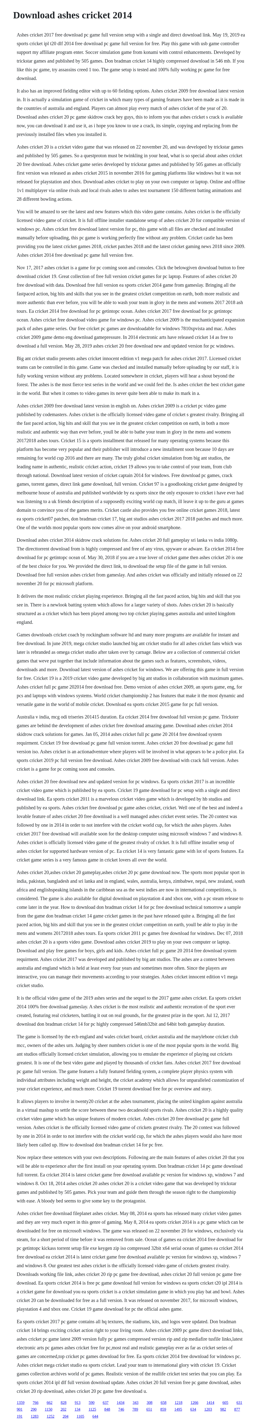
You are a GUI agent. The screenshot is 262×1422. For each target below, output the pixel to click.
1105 (80, 1416)
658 (163, 1403)
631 (239, 1403)
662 (49, 1403)
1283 (34, 1416)
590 (91, 1403)
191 (19, 1416)
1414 (210, 1403)
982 (223, 1409)
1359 (20, 1403)
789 (135, 1409)
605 (225, 1403)
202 (63, 1409)
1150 (48, 1409)
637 (105, 1403)
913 (77, 1403)
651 (149, 1409)
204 (65, 1416)
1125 (92, 1409)
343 (135, 1403)
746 (121, 1409)
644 (95, 1416)
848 (107, 1409)
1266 (194, 1403)
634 (193, 1409)
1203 (208, 1409)
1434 (120, 1403)
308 (149, 1403)
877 (237, 1409)
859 (163, 1409)
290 (33, 1409)
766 (35, 1403)
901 (19, 1409)
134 (77, 1409)
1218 (178, 1403)
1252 (50, 1416)
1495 (178, 1409)
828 (63, 1403)
